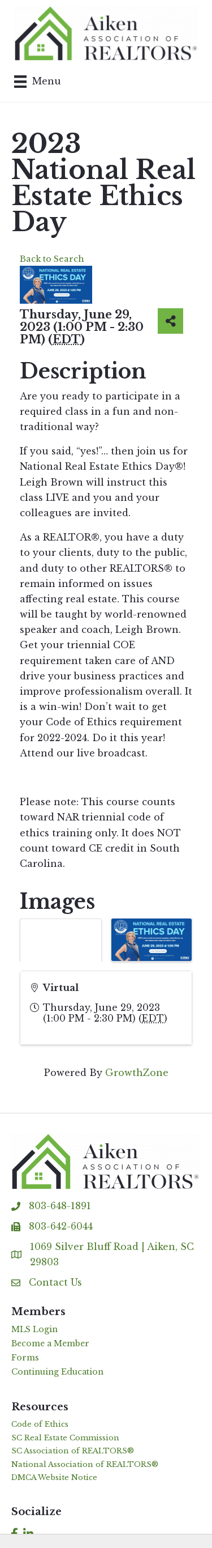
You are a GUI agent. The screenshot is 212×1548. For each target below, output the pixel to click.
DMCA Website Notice (54, 1477)
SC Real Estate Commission (65, 1438)
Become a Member (50, 1343)
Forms (25, 1358)
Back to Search (52, 259)
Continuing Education (57, 1372)
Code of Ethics (39, 1424)
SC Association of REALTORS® (72, 1451)
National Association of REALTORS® (84, 1464)
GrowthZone (136, 1072)
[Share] (170, 321)
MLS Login (34, 1329)
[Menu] (37, 81)
